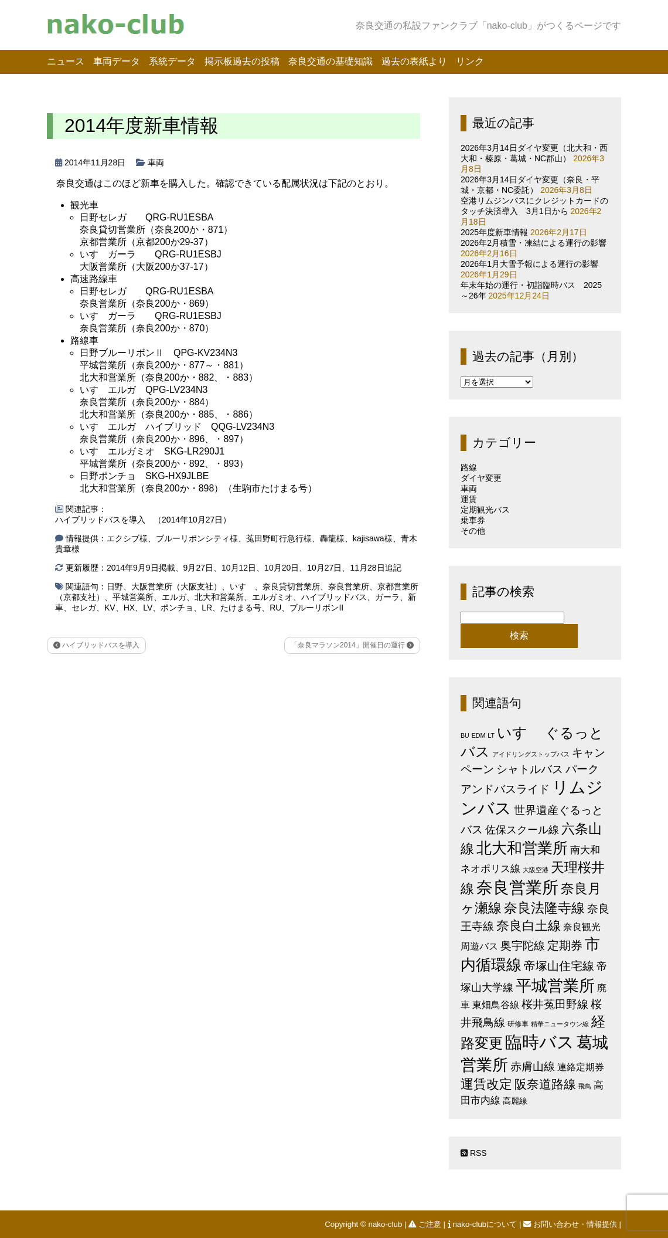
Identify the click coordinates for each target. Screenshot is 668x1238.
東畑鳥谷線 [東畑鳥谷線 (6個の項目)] (495, 1004)
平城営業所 (133, 597)
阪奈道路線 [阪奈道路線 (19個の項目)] (545, 1084)
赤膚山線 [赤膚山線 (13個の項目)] (532, 1066)
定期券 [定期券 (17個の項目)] (564, 945)
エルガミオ (272, 597)
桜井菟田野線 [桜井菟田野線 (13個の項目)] (555, 1004)
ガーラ (387, 597)
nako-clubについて (483, 1224)
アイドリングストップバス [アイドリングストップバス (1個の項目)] (531, 754)
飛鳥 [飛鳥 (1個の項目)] (584, 1086)
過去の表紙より (414, 61)
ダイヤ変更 (481, 478)
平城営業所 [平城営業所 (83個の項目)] (555, 986)
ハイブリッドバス (334, 597)
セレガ (83, 607)
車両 (156, 162)
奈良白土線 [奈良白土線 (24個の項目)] (528, 925)
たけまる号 (240, 607)
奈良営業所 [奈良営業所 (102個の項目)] (517, 888)
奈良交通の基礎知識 (330, 61)
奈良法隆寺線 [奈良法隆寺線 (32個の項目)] (544, 907)
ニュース (65, 61)
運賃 (469, 499)
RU (275, 607)
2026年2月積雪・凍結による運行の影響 (533, 242)
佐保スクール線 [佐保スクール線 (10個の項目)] (522, 830)
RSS (474, 1153)
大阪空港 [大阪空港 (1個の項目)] (535, 869)
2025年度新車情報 (494, 232)
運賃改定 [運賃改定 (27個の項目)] (486, 1084)
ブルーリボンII (316, 607)
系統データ (172, 61)
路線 (469, 467)
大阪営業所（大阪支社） (176, 586)
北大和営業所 (219, 597)
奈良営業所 (348, 586)
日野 (115, 586)
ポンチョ (177, 607)
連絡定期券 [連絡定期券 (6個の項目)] (580, 1066)
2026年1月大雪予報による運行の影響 (529, 264)
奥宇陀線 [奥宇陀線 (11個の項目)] (522, 945)
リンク (470, 61)
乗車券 (473, 520)
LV (147, 607)
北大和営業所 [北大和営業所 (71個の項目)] (522, 848)
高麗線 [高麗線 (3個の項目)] (515, 1101)
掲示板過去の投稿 (242, 61)
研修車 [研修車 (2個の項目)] (518, 1024)
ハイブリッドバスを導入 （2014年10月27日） (143, 519)
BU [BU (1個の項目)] (465, 735)
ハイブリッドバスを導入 (96, 645)
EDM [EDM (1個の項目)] (479, 735)
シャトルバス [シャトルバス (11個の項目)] (529, 769)
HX (129, 607)
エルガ (174, 597)
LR (207, 607)
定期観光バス (485, 509)
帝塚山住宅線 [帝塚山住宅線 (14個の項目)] (559, 965)
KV (109, 607)
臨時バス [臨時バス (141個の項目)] (539, 1042)
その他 (473, 530)
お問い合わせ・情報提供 (571, 1224)
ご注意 (425, 1224)
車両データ (116, 61)
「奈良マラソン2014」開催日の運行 (352, 645)
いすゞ (242, 586)
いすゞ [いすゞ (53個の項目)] (520, 732)
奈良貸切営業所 (291, 586)
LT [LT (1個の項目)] (491, 735)
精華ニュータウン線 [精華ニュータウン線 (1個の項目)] (560, 1023)
